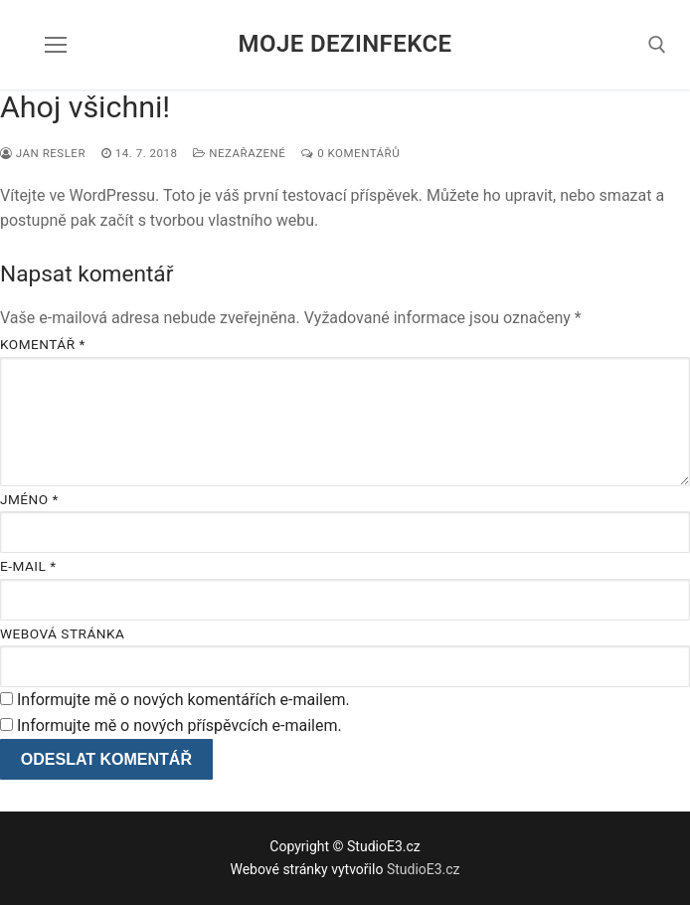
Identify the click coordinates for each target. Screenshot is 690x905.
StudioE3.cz (423, 869)
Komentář (43, 344)
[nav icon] (55, 45)
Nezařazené (239, 153)
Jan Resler (43, 153)
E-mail (28, 566)
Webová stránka (62, 633)
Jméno (29, 499)
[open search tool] (657, 45)
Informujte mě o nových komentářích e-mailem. (183, 699)
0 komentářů (350, 153)
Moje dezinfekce (345, 44)
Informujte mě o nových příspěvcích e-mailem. (179, 725)
